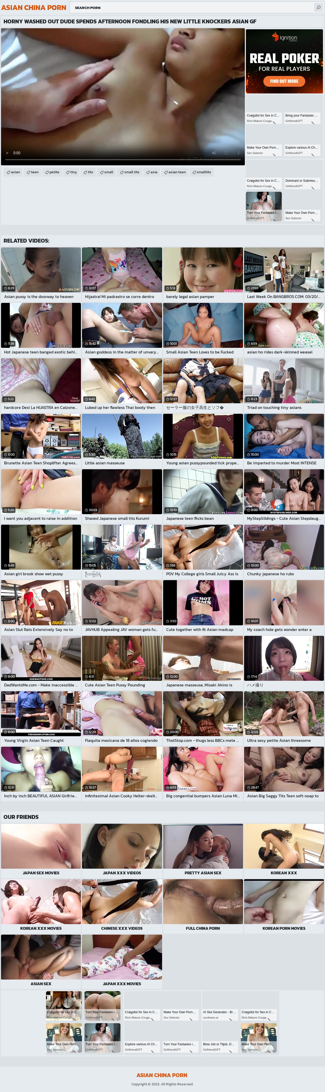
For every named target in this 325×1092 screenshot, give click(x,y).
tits (90, 172)
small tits (132, 172)
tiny (73, 172)
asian (15, 172)
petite (54, 172)
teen (35, 172)
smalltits (204, 172)
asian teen (177, 172)
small (108, 172)
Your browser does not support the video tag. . (123, 96)
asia (154, 172)
